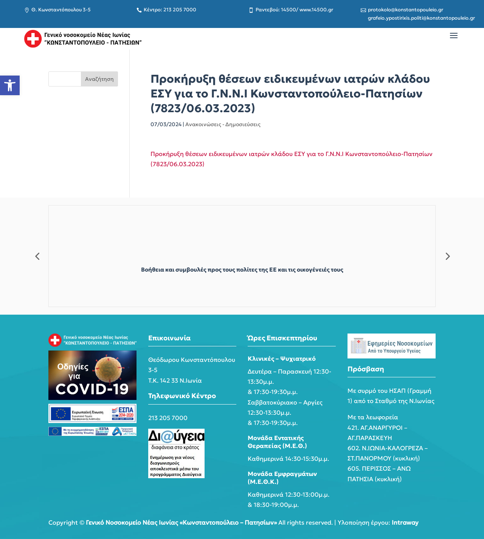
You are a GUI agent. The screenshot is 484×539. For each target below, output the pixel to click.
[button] (10, 85)
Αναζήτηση (99, 79)
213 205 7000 (168, 418)
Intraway (405, 522)
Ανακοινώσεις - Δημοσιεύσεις (223, 124)
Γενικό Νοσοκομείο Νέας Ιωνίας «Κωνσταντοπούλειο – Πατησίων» (181, 522)
